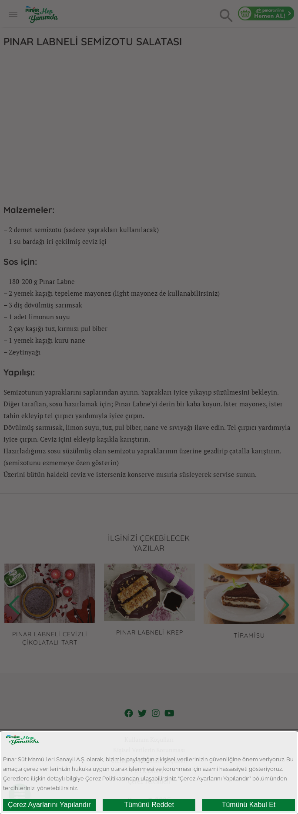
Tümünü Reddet (149, 804)
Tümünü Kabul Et (249, 804)
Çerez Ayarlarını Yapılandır (49, 804)
